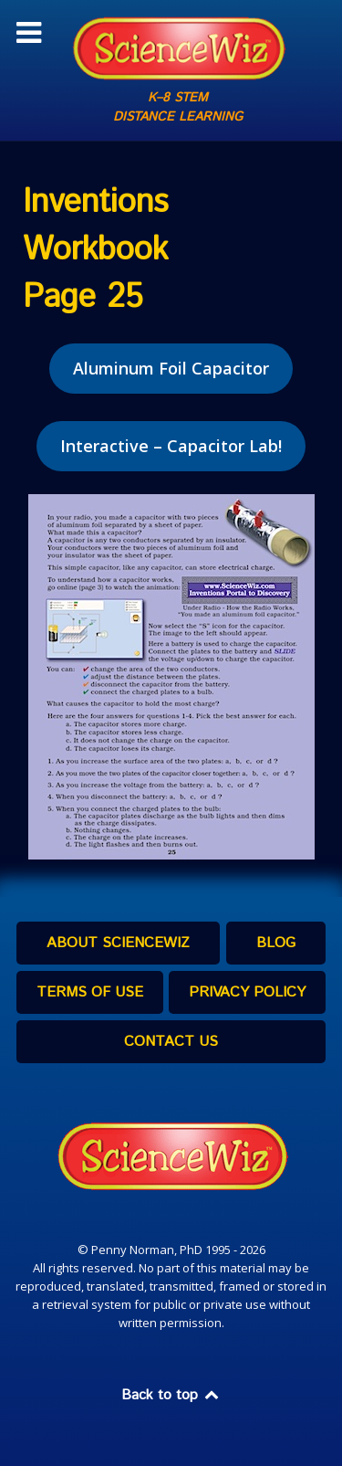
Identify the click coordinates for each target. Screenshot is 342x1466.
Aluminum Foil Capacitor (171, 368)
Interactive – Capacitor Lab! (171, 446)
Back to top (171, 1395)
